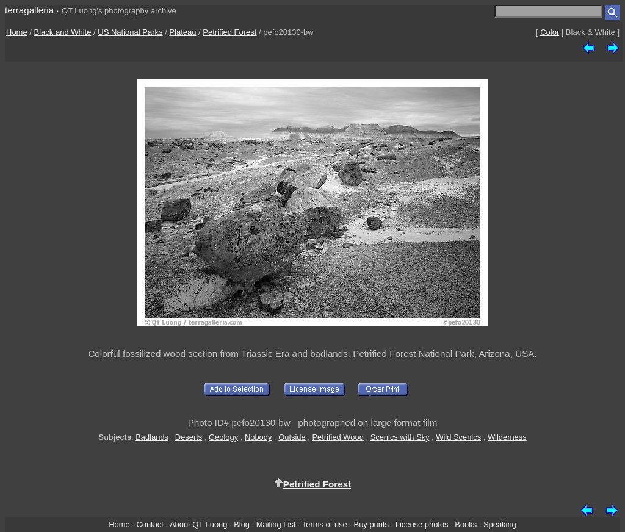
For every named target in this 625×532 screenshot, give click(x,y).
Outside (291, 437)
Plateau (182, 32)
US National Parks (130, 32)
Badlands (151, 437)
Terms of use (324, 524)
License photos (422, 524)
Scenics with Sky (400, 437)
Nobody (258, 437)
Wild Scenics (458, 437)
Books (466, 524)
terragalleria (29, 10)
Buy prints (371, 524)
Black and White (63, 32)
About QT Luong (198, 524)
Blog (242, 524)
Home (16, 32)
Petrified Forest (229, 32)
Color (549, 32)
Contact (149, 524)
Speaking (499, 524)
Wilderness (507, 437)
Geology (223, 437)
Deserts (188, 437)
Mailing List (276, 524)
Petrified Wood (337, 437)
